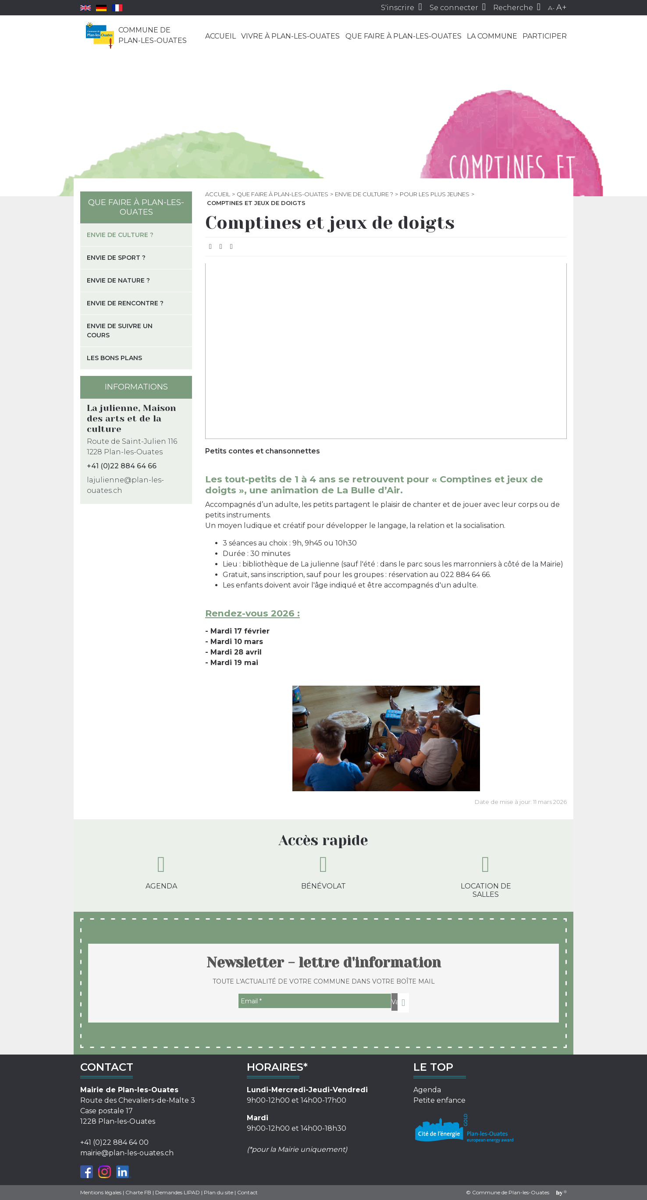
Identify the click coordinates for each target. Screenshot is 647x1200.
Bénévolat (323, 871)
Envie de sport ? (116, 258)
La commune (492, 36)
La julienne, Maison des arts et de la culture (131, 418)
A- (551, 8)
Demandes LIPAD (177, 1192)
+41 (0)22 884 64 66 (121, 466)
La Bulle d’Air (368, 490)
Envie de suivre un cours (120, 330)
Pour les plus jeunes (434, 194)
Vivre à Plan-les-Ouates (290, 36)
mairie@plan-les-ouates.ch (127, 1153)
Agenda (161, 871)
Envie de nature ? (118, 280)
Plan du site (218, 1192)
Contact (247, 1192)
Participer (545, 36)
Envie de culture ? (364, 194)
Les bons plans (114, 358)
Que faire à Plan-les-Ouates (403, 36)
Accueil (220, 36)
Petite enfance (439, 1100)
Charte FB (138, 1192)
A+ (561, 7)
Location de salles (486, 876)
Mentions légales (100, 1192)
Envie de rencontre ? (125, 303)
